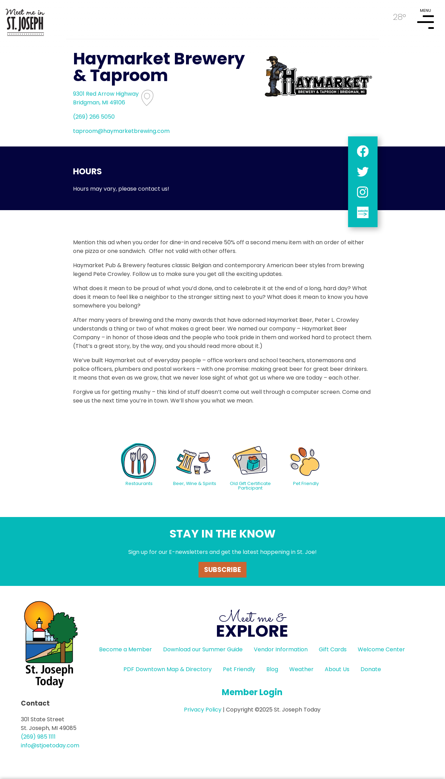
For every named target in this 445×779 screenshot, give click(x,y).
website (363, 212)
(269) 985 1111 (38, 737)
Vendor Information (281, 649)
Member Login (252, 692)
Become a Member (125, 649)
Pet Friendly (239, 669)
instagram (363, 192)
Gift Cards (333, 649)
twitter (363, 171)
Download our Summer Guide (203, 649)
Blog (272, 669)
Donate (371, 669)
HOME (25, 19)
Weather (301, 669)
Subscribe (222, 569)
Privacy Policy (202, 710)
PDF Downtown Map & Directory (167, 669)
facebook (363, 151)
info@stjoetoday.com (50, 745)
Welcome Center (381, 649)
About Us (337, 669)
